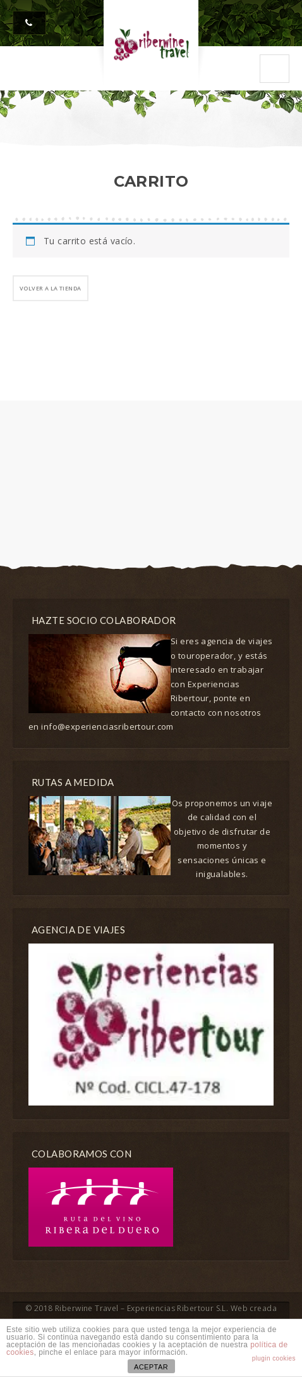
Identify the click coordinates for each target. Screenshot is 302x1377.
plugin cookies (274, 1358)
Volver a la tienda (51, 288)
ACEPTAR (151, 1367)
